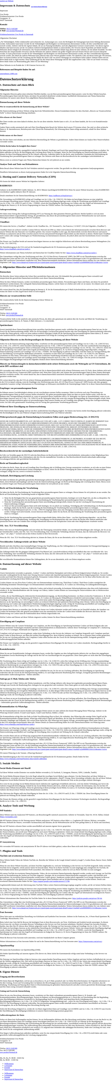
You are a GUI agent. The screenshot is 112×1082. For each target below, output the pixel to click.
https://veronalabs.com (8, 817)
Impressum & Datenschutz (13, 1070)
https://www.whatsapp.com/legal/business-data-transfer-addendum (23, 759)
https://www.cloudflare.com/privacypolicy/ (15, 249)
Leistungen (8, 1066)
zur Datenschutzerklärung (39, 6)
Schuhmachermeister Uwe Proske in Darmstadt (16, 34)
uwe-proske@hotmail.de (14, 31)
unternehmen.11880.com (8, 74)
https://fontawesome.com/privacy (90, 941)
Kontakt (7, 1068)
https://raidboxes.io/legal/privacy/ (60, 196)
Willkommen (9, 1064)
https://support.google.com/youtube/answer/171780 (51, 881)
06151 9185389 (11, 29)
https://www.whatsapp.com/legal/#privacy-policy (17, 724)
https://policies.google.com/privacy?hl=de (87, 898)
